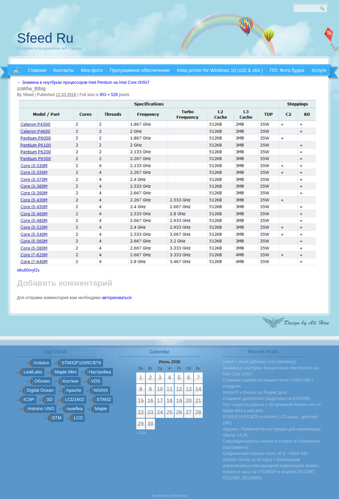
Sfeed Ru (45, 38)
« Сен (141, 433)
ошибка (75, 408)
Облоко (42, 381)
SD (49, 399)
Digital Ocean (40, 390)
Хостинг (70, 381)
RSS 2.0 (329, 34)
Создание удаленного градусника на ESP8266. (267, 398)
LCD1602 (74, 399)
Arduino (41, 362)
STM (56, 417)
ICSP (29, 399)
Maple (101, 408)
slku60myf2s (28, 270)
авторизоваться (117, 297)
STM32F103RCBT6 (81, 362)
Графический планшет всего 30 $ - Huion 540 (265, 453)
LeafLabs (33, 371)
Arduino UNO (40, 408)
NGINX (101, 390)
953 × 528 (109, 94)
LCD (78, 417)
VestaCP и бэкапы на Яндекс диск (255, 392)
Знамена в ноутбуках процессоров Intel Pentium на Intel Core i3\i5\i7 (83, 82)
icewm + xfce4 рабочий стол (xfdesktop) (259, 361)
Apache (73, 390)
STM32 (104, 399)
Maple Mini (65, 371)
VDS (95, 381)
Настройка (100, 371)
